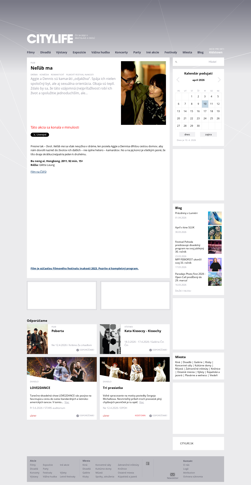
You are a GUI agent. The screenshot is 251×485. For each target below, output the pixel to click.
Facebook (147, 463)
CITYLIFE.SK (186, 443)
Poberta (58, 331)
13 (178, 111)
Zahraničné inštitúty (197, 368)
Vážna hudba (100, 52)
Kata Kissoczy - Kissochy (142, 331)
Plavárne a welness (196, 375)
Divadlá (45, 52)
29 (191, 126)
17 (205, 111)
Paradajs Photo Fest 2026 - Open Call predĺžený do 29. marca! (190, 277)
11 (211, 104)
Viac (66, 402)
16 (198, 111)
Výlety (200, 372)
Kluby (208, 362)
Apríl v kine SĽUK (184, 227)
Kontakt (187, 460)
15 (191, 111)
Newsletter (172, 477)
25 (211, 118)
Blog (200, 52)
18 (211, 111)
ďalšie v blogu (183, 290)
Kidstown (215, 52)
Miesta (187, 52)
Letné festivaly (67, 476)
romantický (57, 74)
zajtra (208, 134)
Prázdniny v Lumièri (186, 213)
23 (198, 118)
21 (185, 118)
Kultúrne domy (203, 365)
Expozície (79, 52)
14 (185, 111)
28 (185, 126)
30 (198, 126)
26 (218, 118)
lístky (33, 415)
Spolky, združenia (105, 476)
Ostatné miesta (186, 372)
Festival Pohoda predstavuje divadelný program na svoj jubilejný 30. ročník (189, 246)
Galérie (198, 362)
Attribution (189, 472)
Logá (185, 468)
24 (205, 118)
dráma (34, 74)
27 (178, 126)
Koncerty (121, 52)
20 (178, 118)
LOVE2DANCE (40, 388)
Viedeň (214, 375)
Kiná (177, 362)
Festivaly (171, 52)
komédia (44, 74)
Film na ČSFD (38, 172)
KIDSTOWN (140, 415)
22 (191, 118)
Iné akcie (152, 52)
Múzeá (179, 368)
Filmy (31, 52)
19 (218, 111)
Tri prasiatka (113, 388)
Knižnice (215, 368)
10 (205, 104)
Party (137, 52)
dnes (187, 134)
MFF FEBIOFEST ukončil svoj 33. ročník (188, 261)
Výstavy (61, 52)
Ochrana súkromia (193, 476)
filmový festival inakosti (80, 74)
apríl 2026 (198, 80)
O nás (186, 464)
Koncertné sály (183, 365)
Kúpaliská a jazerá (127, 476)
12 (218, 104)
